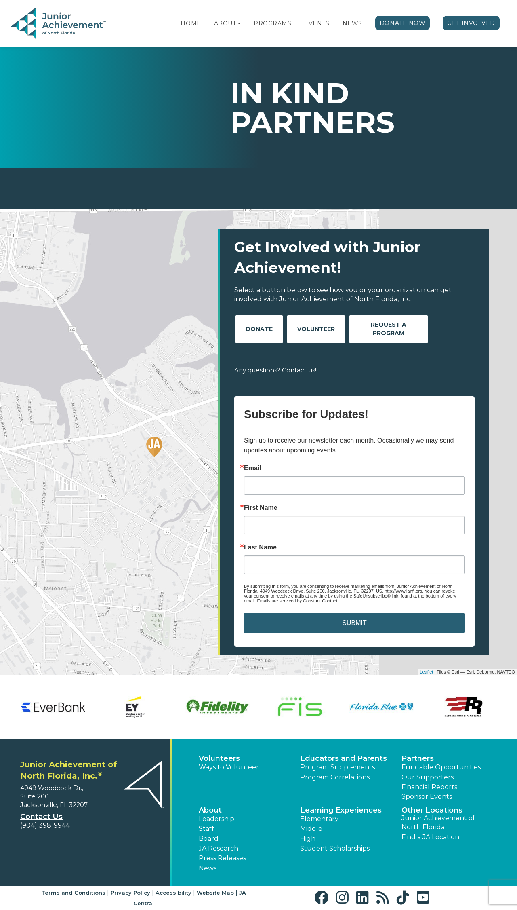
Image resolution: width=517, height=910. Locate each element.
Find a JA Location (430, 837)
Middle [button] (311, 828)
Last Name (260, 547)
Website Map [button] (215, 892)
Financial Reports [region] (429, 787)
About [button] (210, 810)
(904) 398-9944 (45, 825)
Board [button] (209, 838)
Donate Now (403, 23)
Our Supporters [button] (427, 777)
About (225, 23)
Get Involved (471, 23)
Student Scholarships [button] (335, 848)
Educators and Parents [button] (343, 758)
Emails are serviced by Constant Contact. (297, 600)
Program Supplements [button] (337, 767)
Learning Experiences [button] (341, 810)
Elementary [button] (319, 819)
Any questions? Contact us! (275, 370)
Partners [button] (417, 758)
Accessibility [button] (173, 892)
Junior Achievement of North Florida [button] (438, 822)
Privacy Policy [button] (130, 892)
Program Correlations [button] (335, 777)
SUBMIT (354, 622)
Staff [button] (206, 828)
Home (191, 23)
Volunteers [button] (219, 758)
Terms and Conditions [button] (73, 892)
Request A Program (388, 329)
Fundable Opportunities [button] (441, 767)
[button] (239, 23)
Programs (272, 23)
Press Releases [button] (222, 858)
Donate (259, 329)
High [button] (307, 838)
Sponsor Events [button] (426, 796)
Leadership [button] (216, 819)
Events (316, 23)
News (352, 23)
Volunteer (316, 329)
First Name (260, 508)
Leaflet (426, 671)
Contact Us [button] (41, 816)
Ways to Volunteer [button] (229, 767)
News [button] (207, 868)
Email (252, 468)
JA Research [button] (218, 848)
